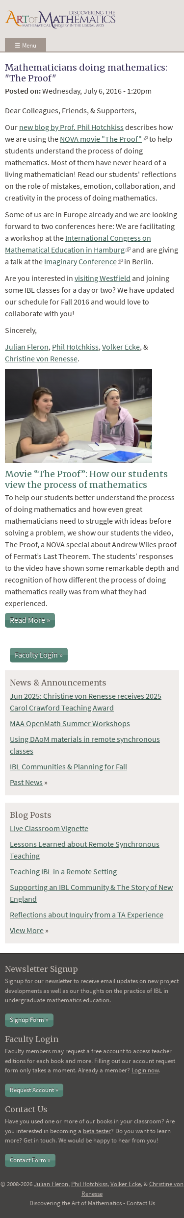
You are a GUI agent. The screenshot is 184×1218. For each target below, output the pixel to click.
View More (27, 930)
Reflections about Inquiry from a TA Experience (86, 914)
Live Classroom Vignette (49, 828)
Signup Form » (29, 1019)
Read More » (30, 620)
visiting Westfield (103, 278)
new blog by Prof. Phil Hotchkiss (71, 127)
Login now (144, 1070)
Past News (26, 782)
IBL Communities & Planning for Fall (68, 766)
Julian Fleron (27, 347)
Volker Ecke (121, 347)
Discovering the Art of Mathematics (75, 1203)
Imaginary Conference (83, 261)
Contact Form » (30, 1160)
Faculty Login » (39, 655)
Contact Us (141, 1203)
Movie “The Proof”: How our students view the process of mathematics (86, 479)
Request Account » (34, 1090)
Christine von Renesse (41, 358)
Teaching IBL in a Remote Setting (63, 871)
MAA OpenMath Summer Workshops (70, 723)
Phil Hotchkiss (75, 347)
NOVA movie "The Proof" (104, 139)
